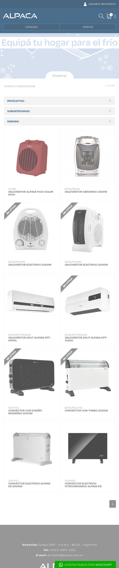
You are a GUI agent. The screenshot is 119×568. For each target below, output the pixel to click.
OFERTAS (87, 27)
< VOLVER (109, 85)
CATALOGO (31, 27)
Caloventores (26, 86)
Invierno (9, 86)
